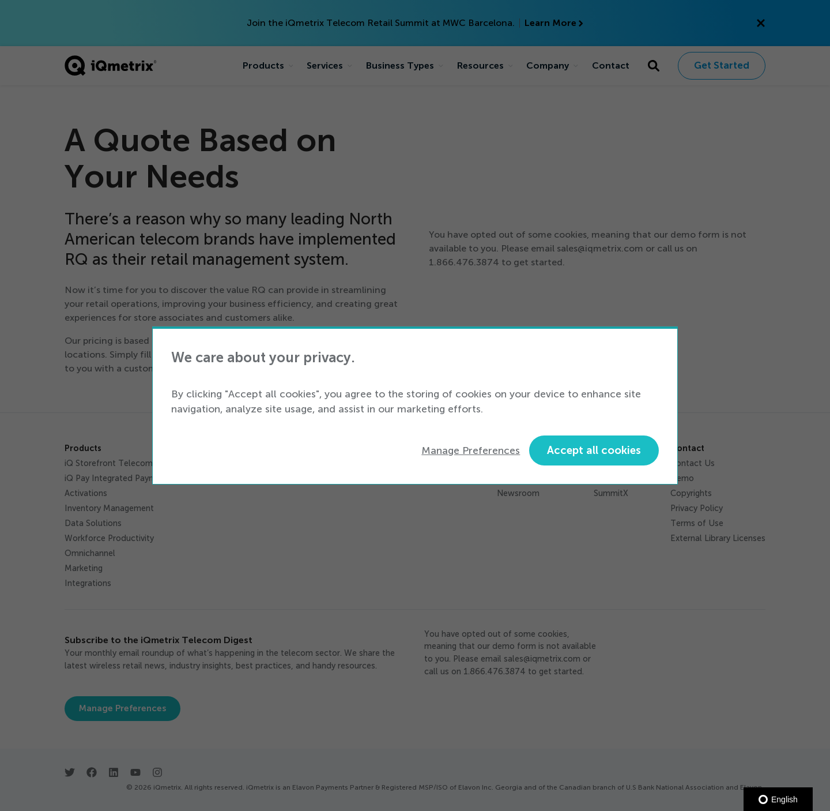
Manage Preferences (470, 450)
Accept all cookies (594, 450)
